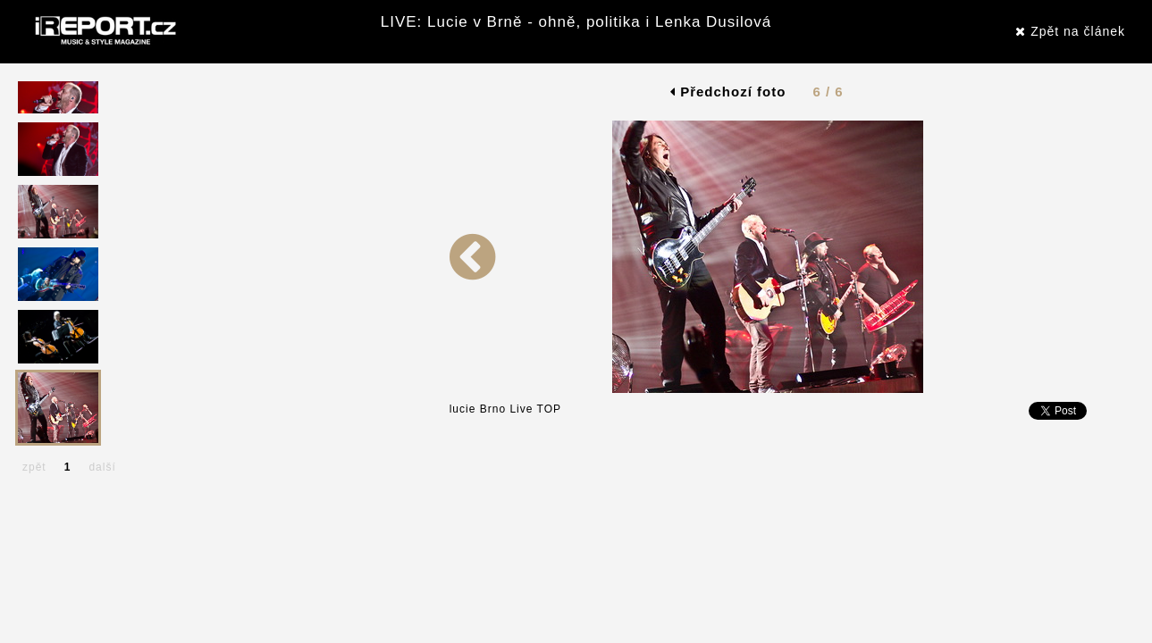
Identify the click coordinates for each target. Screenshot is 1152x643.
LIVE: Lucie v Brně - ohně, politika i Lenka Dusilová (576, 21)
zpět (34, 467)
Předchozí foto (728, 91)
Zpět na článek (1070, 31)
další (101, 467)
